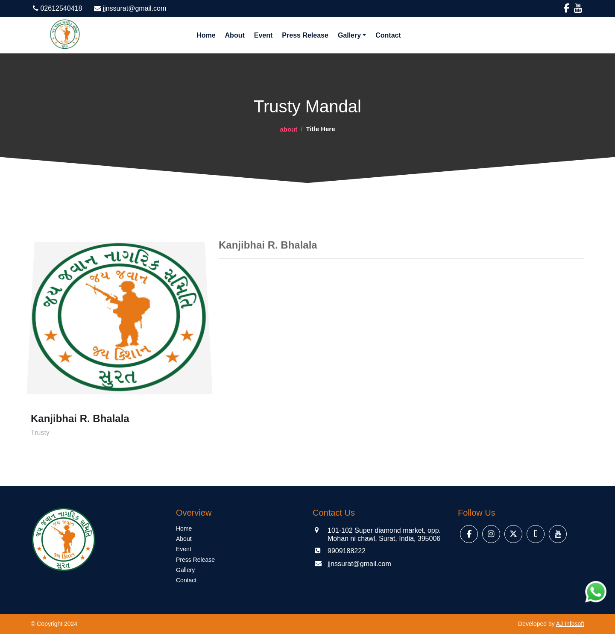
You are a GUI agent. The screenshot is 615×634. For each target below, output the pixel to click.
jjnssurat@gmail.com (130, 8)
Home (205, 35)
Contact (388, 35)
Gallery (349, 35)
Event (263, 35)
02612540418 (57, 8)
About (235, 35)
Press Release (305, 35)
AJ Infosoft (570, 623)
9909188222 (347, 551)
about (288, 129)
